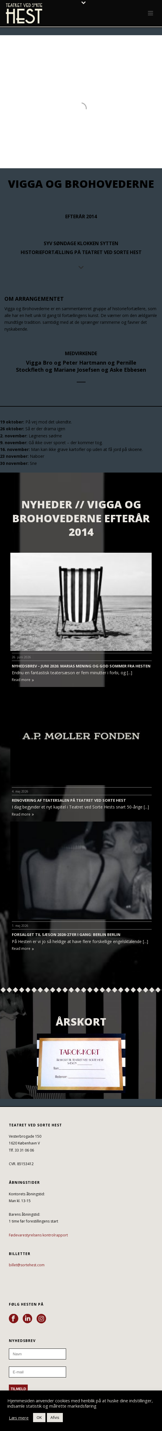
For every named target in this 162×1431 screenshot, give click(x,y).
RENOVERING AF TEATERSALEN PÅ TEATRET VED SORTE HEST (69, 800)
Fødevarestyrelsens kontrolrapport (38, 1235)
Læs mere (19, 1417)
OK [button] (39, 1417)
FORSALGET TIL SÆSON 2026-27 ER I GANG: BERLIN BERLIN (66, 934)
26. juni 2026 (21, 657)
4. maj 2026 (20, 791)
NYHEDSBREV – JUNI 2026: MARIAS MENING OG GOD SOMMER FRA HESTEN (81, 666)
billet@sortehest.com (27, 1264)
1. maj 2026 (20, 926)
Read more (23, 679)
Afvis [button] (54, 1417)
